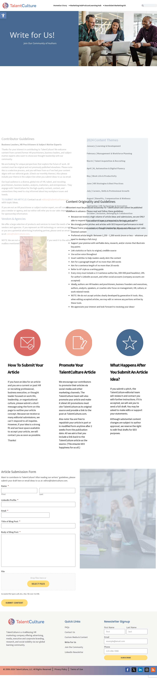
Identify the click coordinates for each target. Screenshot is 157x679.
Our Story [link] (64, 5)
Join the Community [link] (74, 651)
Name (5, 486)
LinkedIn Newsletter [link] (74, 656)
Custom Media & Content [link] (76, 641)
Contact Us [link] (70, 636)
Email (4, 510)
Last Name (131, 631)
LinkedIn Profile (9, 499)
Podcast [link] (86, 5)
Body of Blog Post (10, 530)
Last (41, 494)
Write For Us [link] (70, 646)
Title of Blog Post (10, 520)
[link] (3, 15)
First (3, 494)
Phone (107, 650)
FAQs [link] (67, 631)
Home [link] (56, 5)
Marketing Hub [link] (76, 5)
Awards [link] (108, 5)
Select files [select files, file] (38, 588)
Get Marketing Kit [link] (118, 5)
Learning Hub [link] (97, 5)
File (3, 576)
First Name (109, 631)
